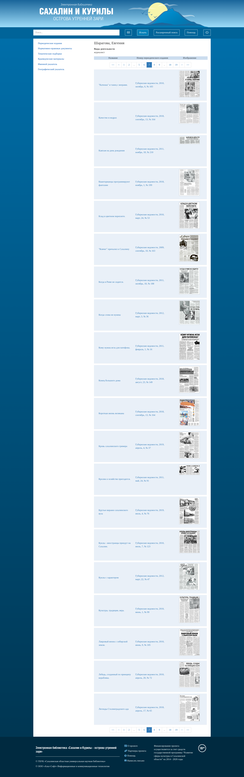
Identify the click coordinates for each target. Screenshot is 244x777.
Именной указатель (47, 64)
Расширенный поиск (167, 32)
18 (170, 65)
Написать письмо (135, 760)
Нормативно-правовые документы (55, 48)
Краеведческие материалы (51, 59)
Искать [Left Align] (142, 32)
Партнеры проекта (137, 751)
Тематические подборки (50, 53)
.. (134, 65)
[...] (76, 32)
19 (176, 65)
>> (188, 65)
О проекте (133, 746)
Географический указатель (51, 69)
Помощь (191, 32)
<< (113, 65)
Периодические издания (50, 43)
